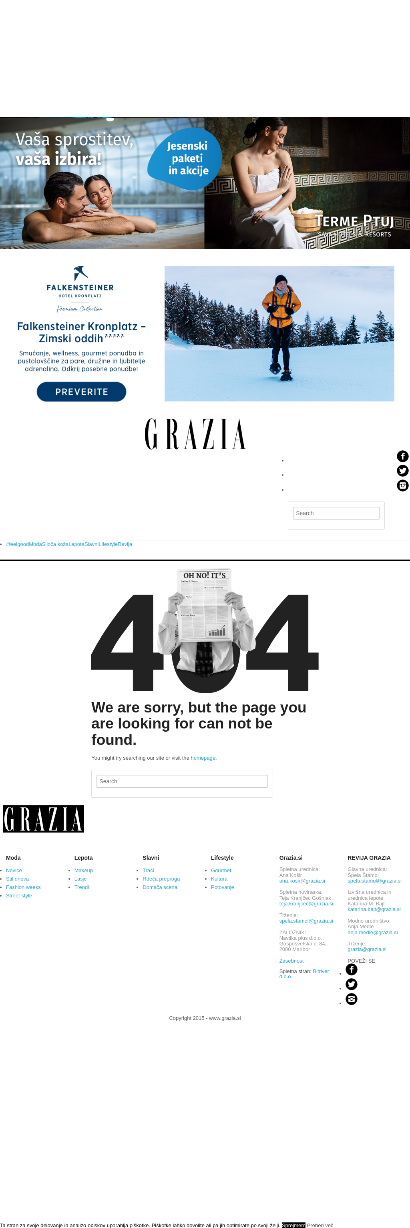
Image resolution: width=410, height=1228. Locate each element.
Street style (19, 896)
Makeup (83, 870)
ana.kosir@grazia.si (302, 881)
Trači (148, 870)
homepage (203, 758)
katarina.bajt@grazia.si (374, 909)
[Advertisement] (205, 56)
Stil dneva (17, 879)
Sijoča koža (55, 544)
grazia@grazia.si (367, 949)
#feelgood (17, 544)
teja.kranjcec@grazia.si (306, 904)
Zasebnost (291, 961)
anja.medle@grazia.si (373, 932)
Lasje (80, 879)
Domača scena (160, 887)
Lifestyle (108, 544)
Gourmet (221, 870)
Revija (125, 544)
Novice (14, 870)
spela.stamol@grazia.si (306, 921)
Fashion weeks (23, 887)
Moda (35, 544)
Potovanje (222, 887)
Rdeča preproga (161, 879)
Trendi (81, 887)
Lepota (76, 544)
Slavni (91, 544)
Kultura (219, 879)
